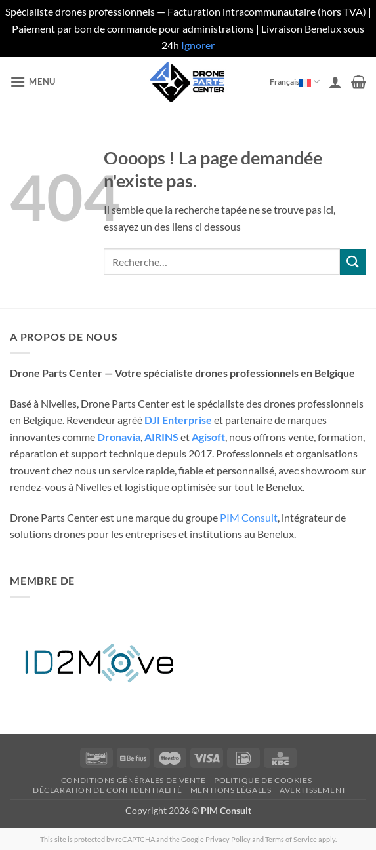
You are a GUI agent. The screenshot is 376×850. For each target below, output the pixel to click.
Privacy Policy (228, 839)
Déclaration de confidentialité (107, 790)
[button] (33, 82)
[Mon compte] (335, 82)
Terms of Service (291, 839)
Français (293, 81)
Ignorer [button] (198, 45)
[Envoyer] (353, 262)
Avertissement (313, 790)
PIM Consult (249, 517)
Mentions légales (231, 790)
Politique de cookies (263, 780)
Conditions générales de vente (133, 780)
